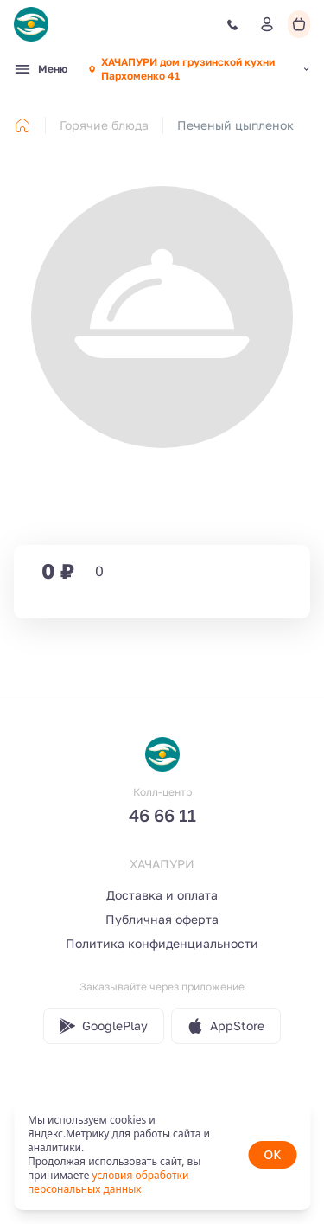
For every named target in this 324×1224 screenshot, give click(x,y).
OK (272, 1154)
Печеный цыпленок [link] (235, 125)
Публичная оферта (162, 919)
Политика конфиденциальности (162, 943)
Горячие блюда (104, 125)
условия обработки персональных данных (108, 1182)
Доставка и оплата (162, 895)
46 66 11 (162, 814)
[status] (162, 1154)
